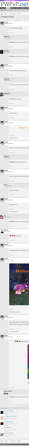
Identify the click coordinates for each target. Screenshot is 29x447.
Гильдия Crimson (8, 422)
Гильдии (15, 412)
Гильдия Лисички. (9, 410)
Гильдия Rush (8, 427)
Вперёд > (22, 19)
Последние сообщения (6, 10)
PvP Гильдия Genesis (10, 416)
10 (18, 19)
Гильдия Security (8, 433)
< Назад (2, 19)
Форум (8, 8)
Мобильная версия (5, 444)
